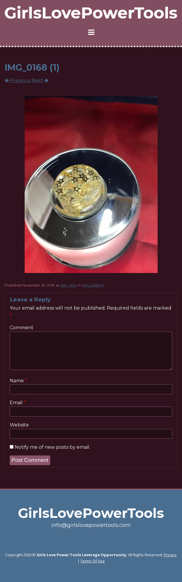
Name (18, 381)
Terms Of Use (92, 561)
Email (18, 403)
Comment (21, 327)
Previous (18, 80)
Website (19, 425)
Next (40, 80)
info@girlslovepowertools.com (91, 525)
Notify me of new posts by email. (52, 447)
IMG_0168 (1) (93, 285)
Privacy (170, 554)
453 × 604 (68, 285)
